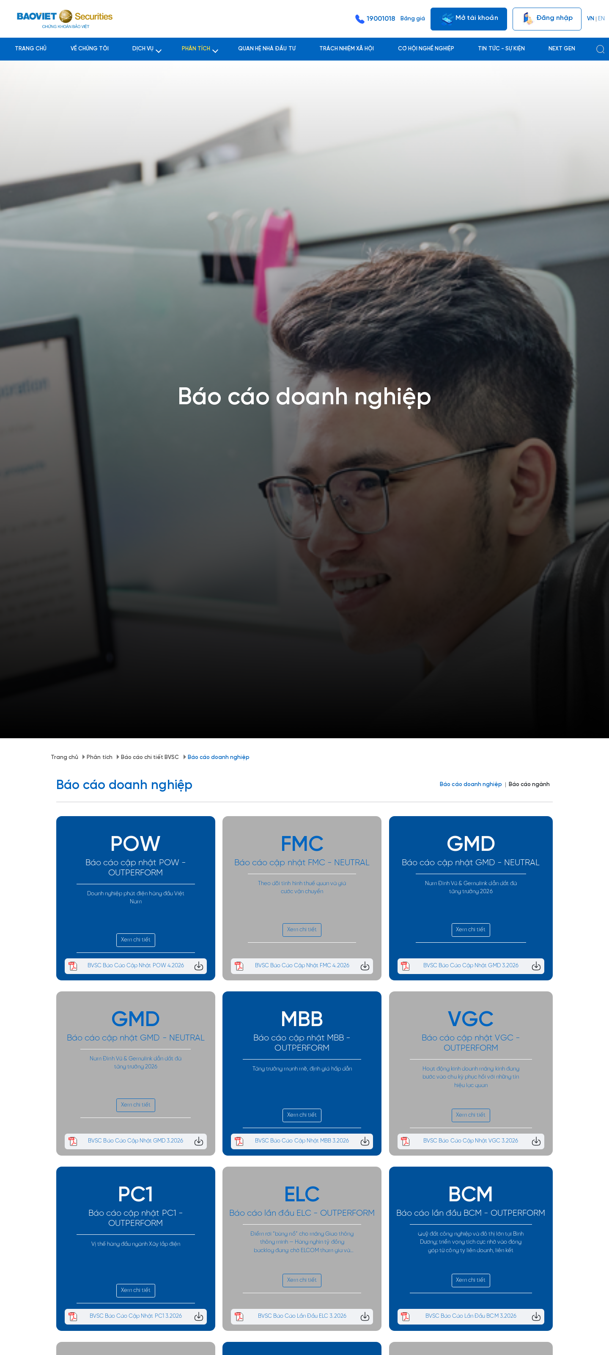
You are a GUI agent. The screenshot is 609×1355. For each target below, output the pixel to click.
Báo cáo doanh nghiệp (172, 709)
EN (601, 19)
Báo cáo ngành (529, 734)
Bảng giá (413, 19)
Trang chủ (18, 709)
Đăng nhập (547, 19)
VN (590, 19)
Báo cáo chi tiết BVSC (103, 709)
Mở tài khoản (468, 19)
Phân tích (53, 709)
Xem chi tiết (136, 889)
